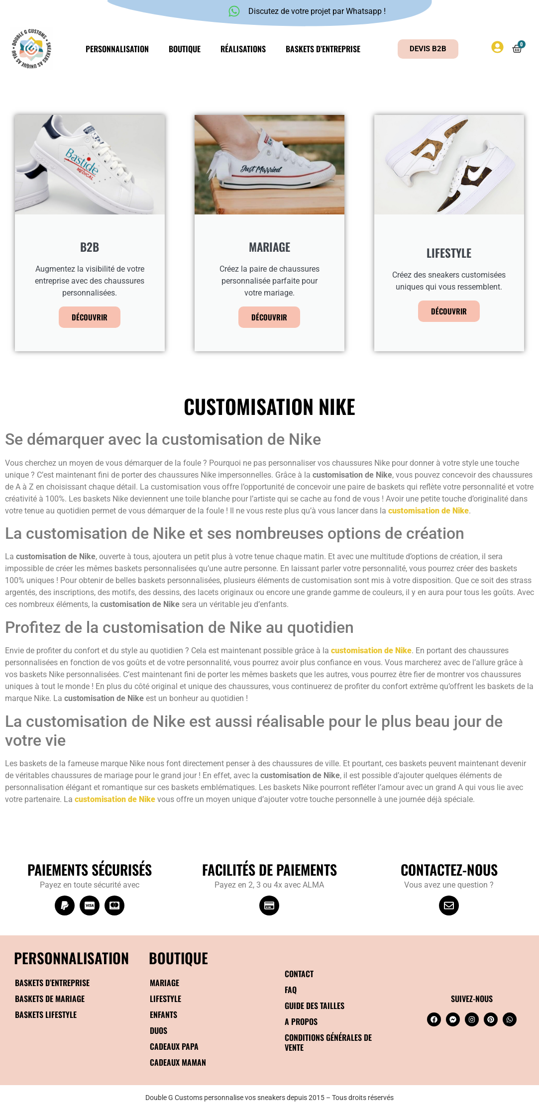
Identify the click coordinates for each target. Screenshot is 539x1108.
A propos (301, 1021)
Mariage (164, 983)
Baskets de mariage (50, 999)
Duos (158, 1030)
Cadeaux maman (178, 1062)
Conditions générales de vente (328, 1042)
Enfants (163, 1014)
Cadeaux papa (174, 1046)
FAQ (291, 990)
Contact (299, 974)
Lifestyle (165, 999)
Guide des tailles (314, 1005)
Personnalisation (117, 49)
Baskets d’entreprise (323, 49)
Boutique (185, 49)
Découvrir (90, 316)
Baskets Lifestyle (46, 1014)
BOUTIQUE (178, 957)
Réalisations (243, 49)
